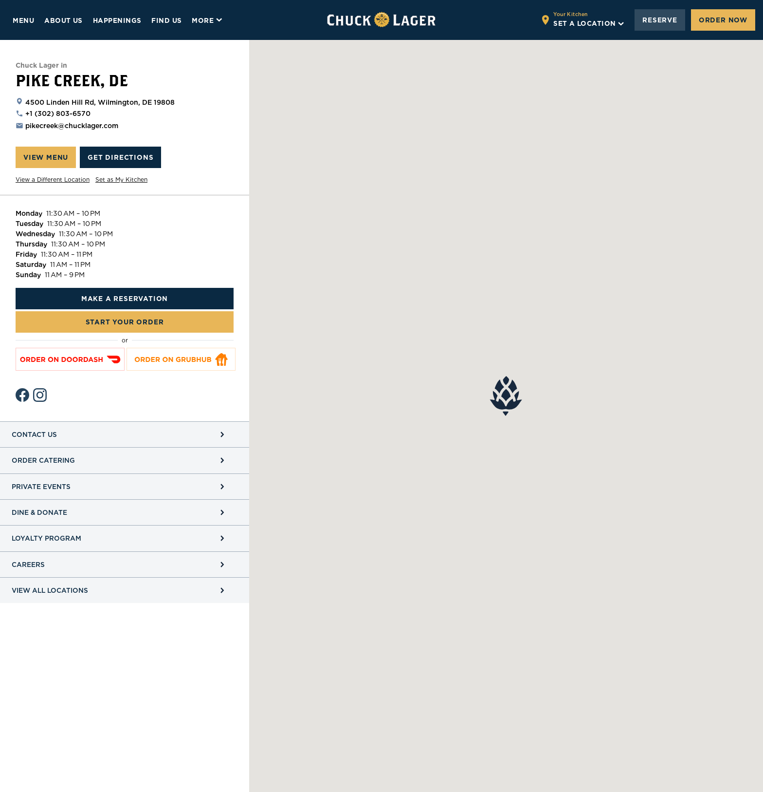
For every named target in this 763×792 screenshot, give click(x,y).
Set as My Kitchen (121, 179)
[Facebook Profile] (22, 395)
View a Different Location (53, 179)
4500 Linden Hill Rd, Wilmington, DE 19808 (100, 102)
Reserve (659, 20)
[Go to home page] (381, 20)
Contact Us (34, 434)
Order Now (723, 20)
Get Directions (120, 157)
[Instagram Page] (40, 395)
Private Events (41, 486)
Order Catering (43, 460)
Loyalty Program (46, 538)
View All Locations (50, 590)
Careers (28, 564)
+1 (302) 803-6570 (58, 113)
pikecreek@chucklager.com (71, 126)
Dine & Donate (39, 512)
